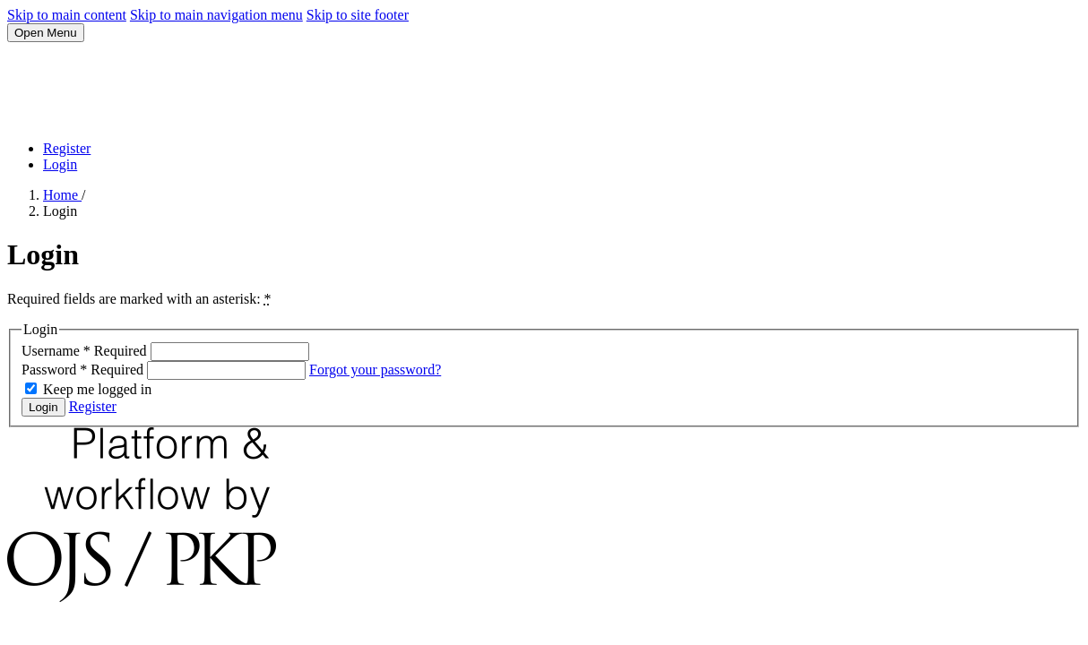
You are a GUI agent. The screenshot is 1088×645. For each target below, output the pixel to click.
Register (67, 148)
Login (60, 164)
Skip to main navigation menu (216, 14)
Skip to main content (66, 14)
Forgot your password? (375, 369)
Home (62, 194)
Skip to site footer (358, 14)
